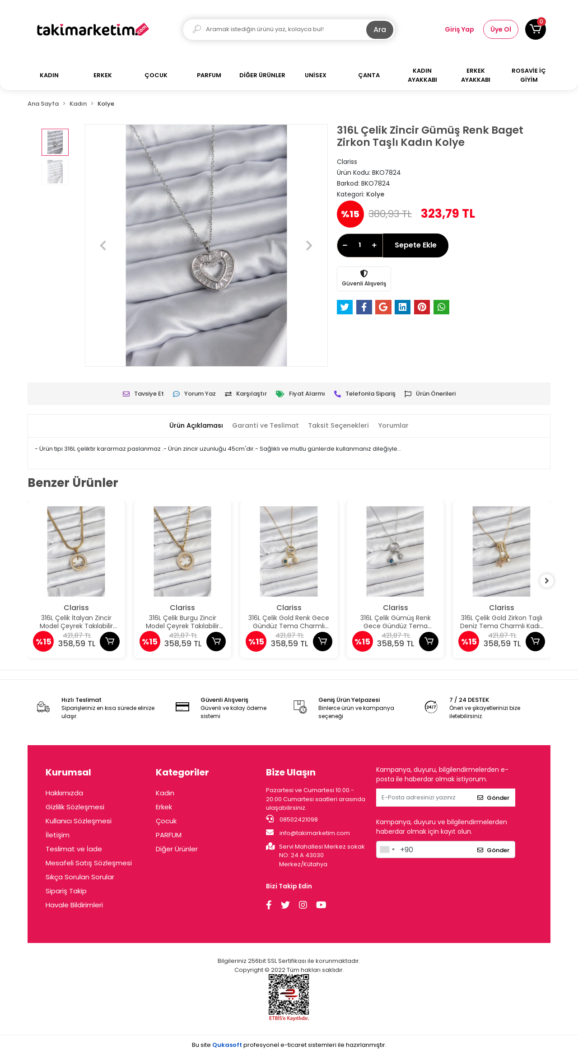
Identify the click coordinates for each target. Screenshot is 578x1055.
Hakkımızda (64, 793)
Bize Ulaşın (291, 772)
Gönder (493, 798)
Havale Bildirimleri (74, 905)
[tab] (192, 426)
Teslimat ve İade (74, 849)
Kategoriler (182, 772)
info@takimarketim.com (308, 832)
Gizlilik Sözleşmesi (75, 807)
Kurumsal (68, 772)
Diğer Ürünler (177, 849)
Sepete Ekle (416, 245)
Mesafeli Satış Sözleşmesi (89, 863)
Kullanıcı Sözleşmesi (79, 821)
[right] (550, 581)
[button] (535, 29)
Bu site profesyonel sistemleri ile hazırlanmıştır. (289, 1045)
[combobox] (387, 849)
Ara (379, 29)
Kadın (165, 793)
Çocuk (166, 821)
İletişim (58, 835)
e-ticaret (293, 1045)
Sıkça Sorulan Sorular (80, 877)
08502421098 (292, 819)
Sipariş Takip (66, 891)
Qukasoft (227, 1045)
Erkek (164, 807)
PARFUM (169, 835)
